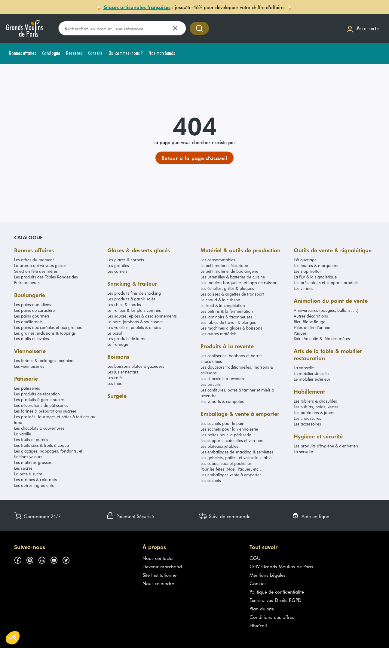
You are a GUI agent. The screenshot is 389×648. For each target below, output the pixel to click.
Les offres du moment (34, 260)
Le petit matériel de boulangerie (229, 271)
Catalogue (28, 237)
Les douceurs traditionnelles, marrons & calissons (237, 370)
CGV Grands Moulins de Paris (281, 566)
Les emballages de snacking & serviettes (237, 452)
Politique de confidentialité (277, 591)
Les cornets (117, 271)
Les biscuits (211, 384)
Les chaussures (307, 418)
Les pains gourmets (32, 316)
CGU (255, 557)
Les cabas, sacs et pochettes (226, 463)
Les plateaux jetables (219, 446)
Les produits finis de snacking (134, 293)
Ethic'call (258, 625)
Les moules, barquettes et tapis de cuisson (239, 282)
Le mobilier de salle (311, 373)
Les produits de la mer (127, 338)
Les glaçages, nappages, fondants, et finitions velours (48, 453)
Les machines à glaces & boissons (231, 328)
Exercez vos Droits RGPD (276, 600)
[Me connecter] (363, 28)
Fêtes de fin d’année (312, 327)
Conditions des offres (272, 616)
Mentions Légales (268, 574)
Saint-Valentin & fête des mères (322, 338)
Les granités (118, 265)
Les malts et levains (31, 338)
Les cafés (115, 377)
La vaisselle (304, 367)
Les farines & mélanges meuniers (44, 360)
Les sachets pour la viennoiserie (229, 429)
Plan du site (262, 608)
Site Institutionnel (160, 574)
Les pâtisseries (27, 388)
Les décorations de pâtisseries (41, 405)
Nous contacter (158, 557)
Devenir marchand (162, 566)
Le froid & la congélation (223, 305)
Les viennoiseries (29, 366)
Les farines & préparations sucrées (45, 411)
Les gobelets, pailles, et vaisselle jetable (236, 457)
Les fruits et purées (31, 439)
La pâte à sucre (28, 474)
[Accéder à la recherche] (199, 28)
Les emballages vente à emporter (231, 475)
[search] (122, 28)
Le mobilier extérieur (312, 379)
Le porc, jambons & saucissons (135, 321)
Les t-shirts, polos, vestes (316, 407)
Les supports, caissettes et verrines (232, 440)
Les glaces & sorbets (125, 260)
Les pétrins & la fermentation (227, 311)
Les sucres (23, 468)
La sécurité (303, 451)
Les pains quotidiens (32, 304)
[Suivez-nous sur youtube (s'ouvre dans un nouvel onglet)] (56, 559)
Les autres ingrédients (34, 485)
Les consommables (218, 260)
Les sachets (211, 480)
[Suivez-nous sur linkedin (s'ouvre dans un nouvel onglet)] (44, 559)
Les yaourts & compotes (222, 401)
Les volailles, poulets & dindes (134, 327)
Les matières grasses (33, 462)
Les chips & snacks (124, 304)
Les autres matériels (219, 333)
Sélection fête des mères (36, 271)
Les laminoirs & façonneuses (226, 317)
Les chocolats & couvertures (39, 428)
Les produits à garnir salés (131, 299)
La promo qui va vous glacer (40, 265)
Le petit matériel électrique (224, 265)
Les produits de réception (37, 394)
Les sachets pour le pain (222, 423)
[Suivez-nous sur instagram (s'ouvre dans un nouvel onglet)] (32, 559)
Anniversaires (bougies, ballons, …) (326, 310)
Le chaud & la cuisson (220, 300)
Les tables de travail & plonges (228, 322)
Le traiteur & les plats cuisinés (134, 310)
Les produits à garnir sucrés (39, 399)
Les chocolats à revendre (223, 378)
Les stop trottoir (308, 271)
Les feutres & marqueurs (316, 265)
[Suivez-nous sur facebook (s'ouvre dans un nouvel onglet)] (20, 559)
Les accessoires (307, 424)
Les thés (114, 383)
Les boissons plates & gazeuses (135, 366)
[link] (194, 158)
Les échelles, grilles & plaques (227, 288)
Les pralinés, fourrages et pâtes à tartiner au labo (54, 419)
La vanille (22, 434)
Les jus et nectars (122, 372)
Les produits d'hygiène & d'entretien (326, 446)
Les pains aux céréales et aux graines (48, 327)
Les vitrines (303, 288)
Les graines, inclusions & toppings (45, 333)
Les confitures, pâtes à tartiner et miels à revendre (237, 392)
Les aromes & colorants (35, 479)
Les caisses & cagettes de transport (232, 294)
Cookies (258, 583)
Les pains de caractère (34, 310)
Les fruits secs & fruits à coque (41, 445)
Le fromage (117, 344)
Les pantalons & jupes (314, 412)
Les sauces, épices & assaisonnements (142, 316)
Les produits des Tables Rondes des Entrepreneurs (46, 279)
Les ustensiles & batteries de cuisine (233, 277)
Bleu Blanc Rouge (309, 321)
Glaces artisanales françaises (136, 7)
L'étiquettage (305, 260)
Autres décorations (311, 316)
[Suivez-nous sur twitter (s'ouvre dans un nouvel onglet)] (68, 559)
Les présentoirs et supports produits (326, 282)
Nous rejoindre (158, 583)
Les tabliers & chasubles (315, 401)
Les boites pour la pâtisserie (226, 435)
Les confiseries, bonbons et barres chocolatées (231, 358)
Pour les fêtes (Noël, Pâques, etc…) (232, 469)
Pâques (300, 333)
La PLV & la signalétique (315, 277)
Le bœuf (114, 333)
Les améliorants (28, 321)
